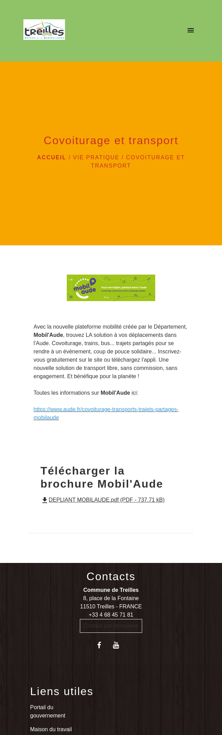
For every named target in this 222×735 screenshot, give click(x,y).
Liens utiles (62, 691)
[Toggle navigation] (190, 31)
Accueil (51, 157)
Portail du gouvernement (47, 711)
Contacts (110, 576)
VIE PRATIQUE (96, 157)
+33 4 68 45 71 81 (111, 615)
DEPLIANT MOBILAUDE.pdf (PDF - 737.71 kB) (103, 500)
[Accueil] (44, 31)
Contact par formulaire (111, 626)
